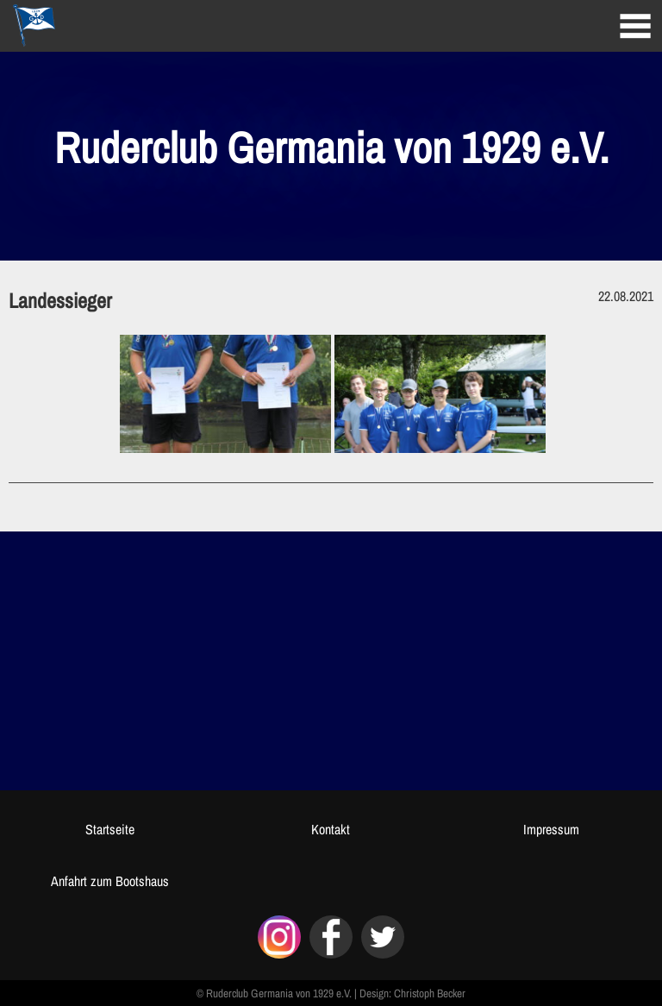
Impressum (551, 829)
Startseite (109, 829)
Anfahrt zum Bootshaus (110, 880)
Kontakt (330, 829)
